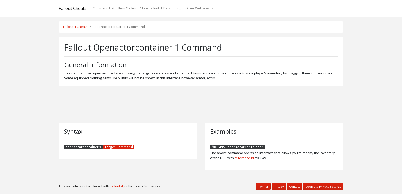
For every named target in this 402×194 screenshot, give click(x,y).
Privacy (279, 186)
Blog (178, 8)
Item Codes (127, 8)
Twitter (263, 186)
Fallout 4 (116, 186)
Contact (294, 186)
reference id (244, 158)
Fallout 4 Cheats (75, 26)
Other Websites (197, 8)
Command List (103, 8)
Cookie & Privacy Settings (323, 186)
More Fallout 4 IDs (154, 8)
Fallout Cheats (72, 8)
